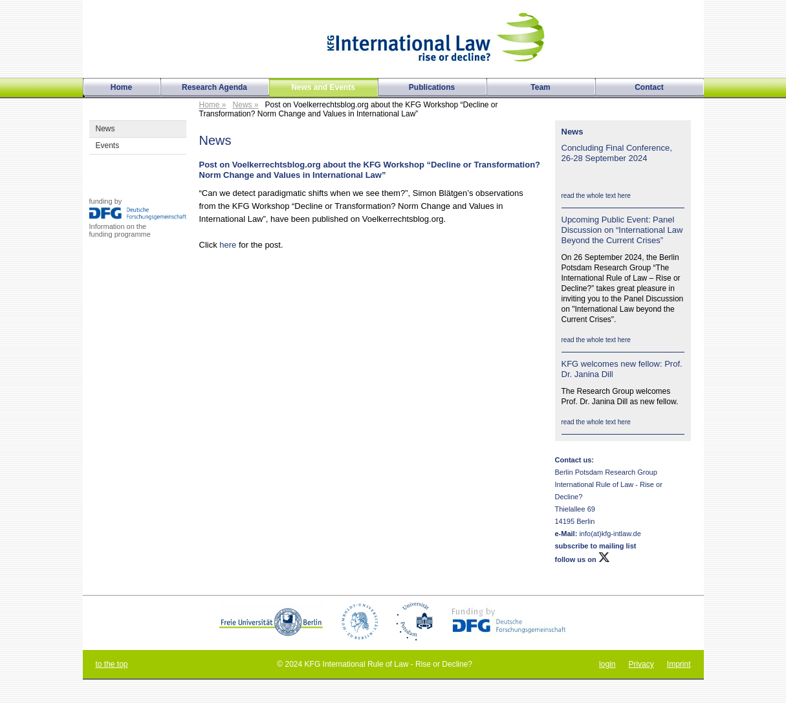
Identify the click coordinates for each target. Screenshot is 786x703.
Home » (212, 104)
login (607, 664)
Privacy (640, 664)
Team (540, 87)
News (105, 128)
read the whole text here (596, 195)
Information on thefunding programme (120, 230)
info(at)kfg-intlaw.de (608, 533)
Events (108, 145)
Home (121, 87)
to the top (112, 664)
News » (246, 104)
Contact (649, 87)
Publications (432, 87)
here (227, 245)
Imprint (679, 664)
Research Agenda (214, 87)
